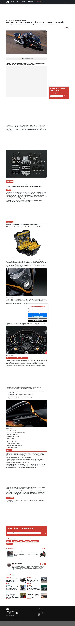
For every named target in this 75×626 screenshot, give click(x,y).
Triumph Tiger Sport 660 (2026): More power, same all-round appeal (12, 588)
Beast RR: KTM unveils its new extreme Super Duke (19, 184)
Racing (24, 1)
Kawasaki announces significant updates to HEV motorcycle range (33, 588)
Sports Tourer (34, 541)
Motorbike (8, 585)
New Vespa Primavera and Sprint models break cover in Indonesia (22, 224)
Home (7, 20)
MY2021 (14, 541)
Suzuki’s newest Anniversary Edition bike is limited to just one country (12, 596)
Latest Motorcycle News (15, 20)
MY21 (8, 541)
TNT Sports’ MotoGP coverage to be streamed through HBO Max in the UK (24, 186)
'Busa (20, 541)
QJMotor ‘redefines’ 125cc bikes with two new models (33, 580)
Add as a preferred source (26, 58)
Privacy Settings (40, 613)
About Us (39, 609)
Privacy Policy (16, 534)
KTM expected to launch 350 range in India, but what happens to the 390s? (24, 227)
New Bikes (24, 20)
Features (30, 1)
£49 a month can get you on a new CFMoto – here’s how (33, 596)
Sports (26, 541)
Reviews (18, 1)
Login (39, 614)
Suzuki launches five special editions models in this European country (12, 580)
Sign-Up (39, 615)
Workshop (38, 1)
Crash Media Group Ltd (10, 615)
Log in (67, 2)
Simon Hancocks (9, 27)
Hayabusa (9, 543)
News (12, 1)
